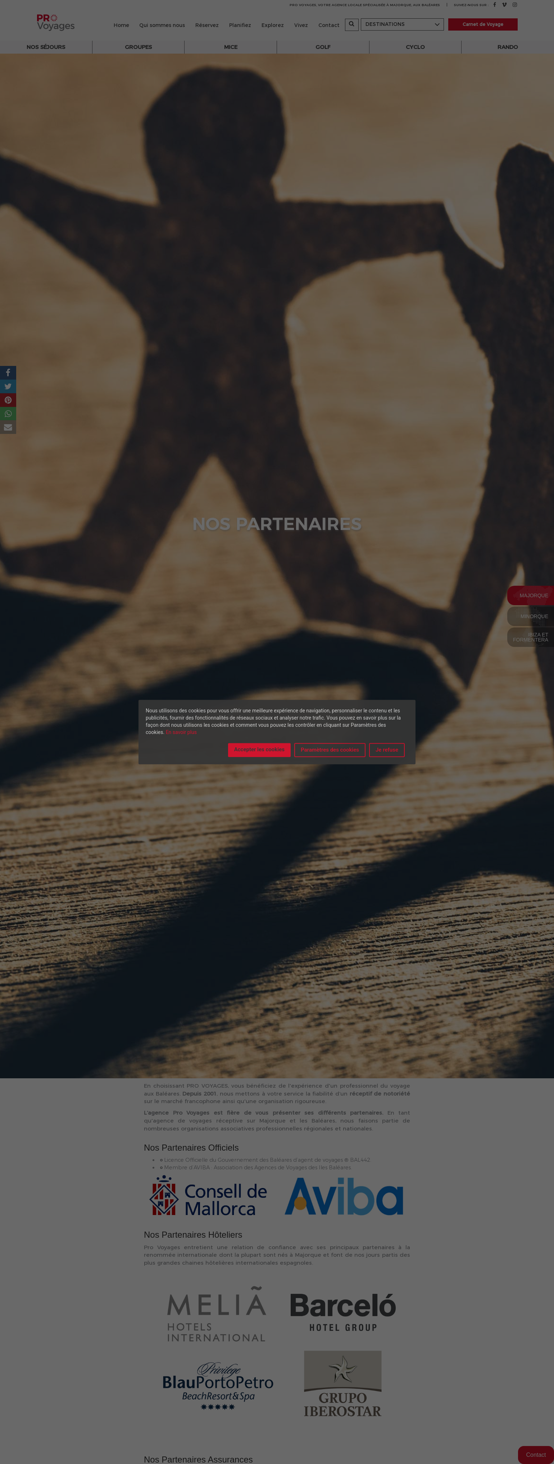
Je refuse (387, 750)
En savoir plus (181, 732)
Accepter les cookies (259, 749)
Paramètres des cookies (330, 750)
